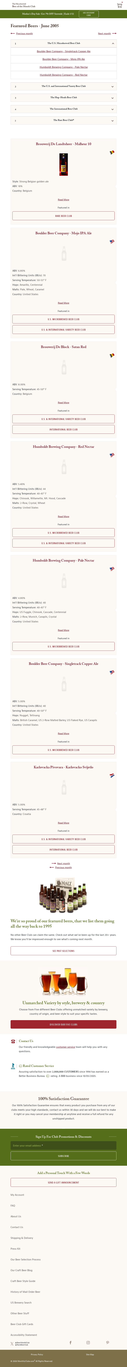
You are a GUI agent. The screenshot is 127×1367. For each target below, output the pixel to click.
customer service (65, 1047)
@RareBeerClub (21, 1345)
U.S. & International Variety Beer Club (64, 330)
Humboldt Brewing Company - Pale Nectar (64, 67)
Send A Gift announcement (63, 1182)
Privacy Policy (37, 1354)
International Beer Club (63, 429)
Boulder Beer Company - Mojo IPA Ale (63, 59)
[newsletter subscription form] (63, 1145)
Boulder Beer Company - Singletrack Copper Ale (63, 51)
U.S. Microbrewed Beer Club (63, 319)
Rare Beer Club (63, 216)
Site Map (90, 1354)
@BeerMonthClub (22, 1343)
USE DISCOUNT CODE (89, 14)
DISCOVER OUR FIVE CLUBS (63, 1024)
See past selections (63, 951)
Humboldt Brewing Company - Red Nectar (63, 75)
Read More (63, 199)
